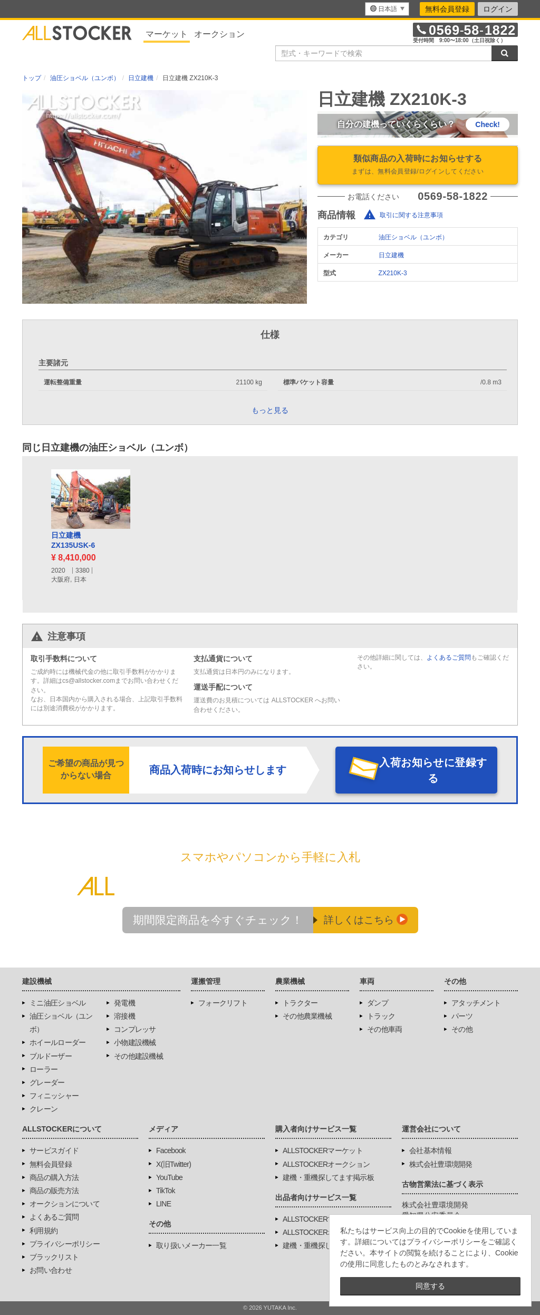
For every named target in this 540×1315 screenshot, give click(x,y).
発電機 (124, 1003)
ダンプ (377, 1003)
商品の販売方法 (54, 1190)
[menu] (387, 9)
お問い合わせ (51, 1270)
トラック (381, 1016)
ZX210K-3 (393, 273)
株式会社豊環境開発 (440, 1164)
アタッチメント (475, 1003)
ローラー (43, 1069)
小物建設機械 (135, 1042)
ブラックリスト (54, 1257)
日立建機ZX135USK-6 (73, 540)
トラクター (300, 1003)
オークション (219, 34)
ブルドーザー (51, 1056)
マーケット (167, 34)
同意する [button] (430, 1286)
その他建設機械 (138, 1056)
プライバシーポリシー (65, 1244)
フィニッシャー (54, 1095)
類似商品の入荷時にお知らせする (417, 165)
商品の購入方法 (54, 1177)
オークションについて (65, 1204)
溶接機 (124, 1016)
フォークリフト (222, 1003)
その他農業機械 (307, 1016)
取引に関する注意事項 (411, 215)
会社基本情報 (430, 1150)
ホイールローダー (57, 1042)
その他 (461, 1029)
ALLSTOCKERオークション (326, 1164)
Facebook (171, 1150)
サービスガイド (54, 1150)
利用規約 (43, 1230)
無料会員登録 (447, 9)
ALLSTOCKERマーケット (323, 1150)
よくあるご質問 (449, 657)
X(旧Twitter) (173, 1164)
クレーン (43, 1109)
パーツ (461, 1016)
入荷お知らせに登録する (433, 770)
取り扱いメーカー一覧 (191, 1245)
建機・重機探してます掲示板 (328, 1177)
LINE (163, 1204)
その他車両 (384, 1029)
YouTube (169, 1177)
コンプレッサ (135, 1029)
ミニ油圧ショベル (57, 1003)
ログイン (498, 9)
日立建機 (391, 255)
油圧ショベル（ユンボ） (413, 237)
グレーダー (47, 1082)
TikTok (165, 1190)
